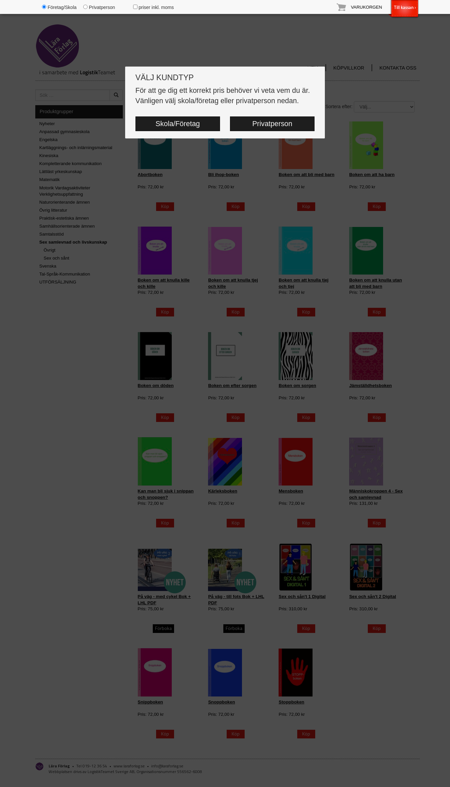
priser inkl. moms (153, 7)
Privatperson (272, 124)
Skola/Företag (177, 124)
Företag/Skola (59, 7)
